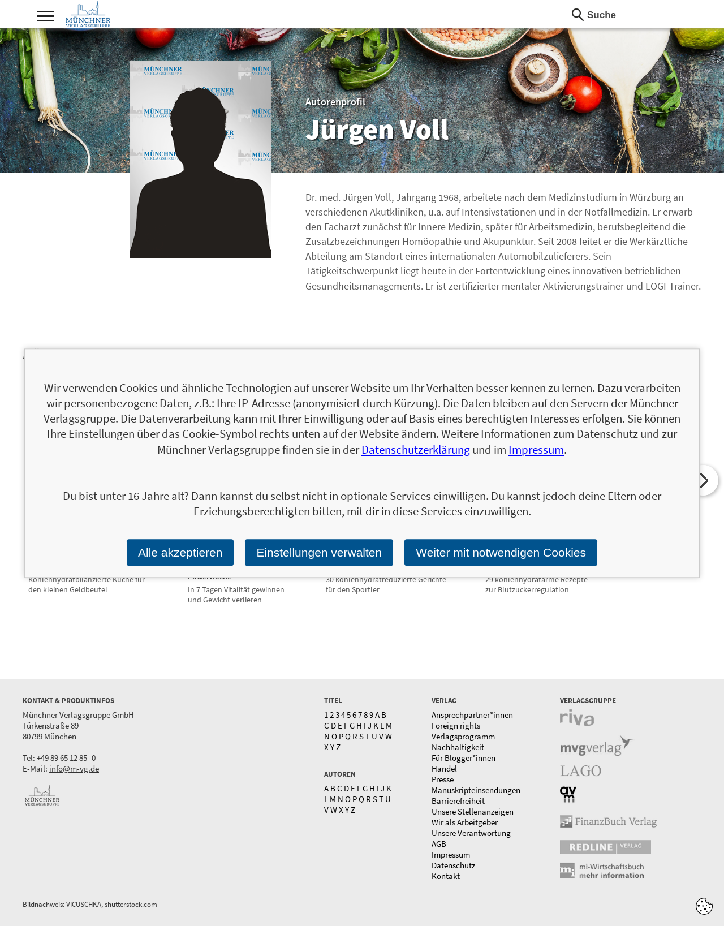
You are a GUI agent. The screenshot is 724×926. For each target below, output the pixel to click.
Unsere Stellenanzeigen (473, 811)
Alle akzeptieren (180, 552)
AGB (439, 843)
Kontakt (446, 876)
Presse (443, 779)
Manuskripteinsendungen (476, 790)
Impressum (451, 854)
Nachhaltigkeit (458, 747)
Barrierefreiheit (458, 800)
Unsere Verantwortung (471, 833)
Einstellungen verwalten (319, 552)
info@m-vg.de (74, 768)
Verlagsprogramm (463, 736)
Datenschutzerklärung (415, 449)
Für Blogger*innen (463, 757)
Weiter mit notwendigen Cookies (501, 552)
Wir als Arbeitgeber (465, 822)
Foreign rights (456, 725)
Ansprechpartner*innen (472, 714)
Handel (444, 768)
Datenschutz (453, 865)
